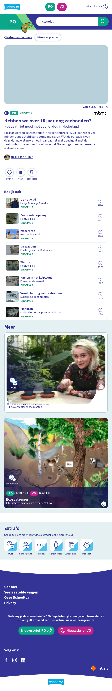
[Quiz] (10, 547)
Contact (10, 586)
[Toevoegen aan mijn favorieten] (9, 174)
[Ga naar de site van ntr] (103, 668)
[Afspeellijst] (71, 547)
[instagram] (14, 660)
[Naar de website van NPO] (93, 668)
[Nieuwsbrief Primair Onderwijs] (36, 631)
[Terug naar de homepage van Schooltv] (12, 7)
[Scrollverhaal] (56, 547)
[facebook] (6, 660)
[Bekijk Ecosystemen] (56, 463)
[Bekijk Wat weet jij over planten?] (56, 372)
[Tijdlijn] (41, 547)
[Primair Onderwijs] (50, 7)
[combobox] (67, 21)
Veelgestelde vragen (21, 592)
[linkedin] (23, 660)
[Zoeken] (103, 21)
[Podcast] (86, 547)
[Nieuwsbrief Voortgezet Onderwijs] (76, 631)
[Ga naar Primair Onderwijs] (14, 22)
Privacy (10, 602)
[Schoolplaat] (25, 547)
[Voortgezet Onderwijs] (62, 7)
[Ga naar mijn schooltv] (97, 6)
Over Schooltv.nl (17, 597)
